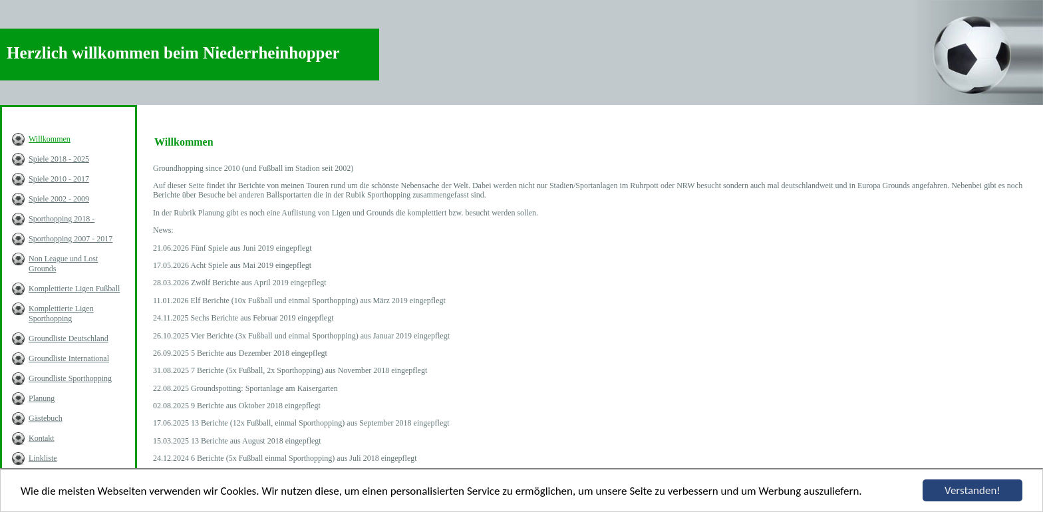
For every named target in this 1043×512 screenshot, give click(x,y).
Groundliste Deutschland (68, 338)
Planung (42, 398)
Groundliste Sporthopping (70, 378)
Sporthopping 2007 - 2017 (70, 238)
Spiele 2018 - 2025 (59, 159)
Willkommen (50, 139)
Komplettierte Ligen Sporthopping (61, 313)
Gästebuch (46, 418)
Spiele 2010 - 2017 (59, 179)
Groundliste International (69, 358)
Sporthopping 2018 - (61, 218)
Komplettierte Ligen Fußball (74, 288)
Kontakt (42, 438)
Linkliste (43, 458)
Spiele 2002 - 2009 (59, 198)
